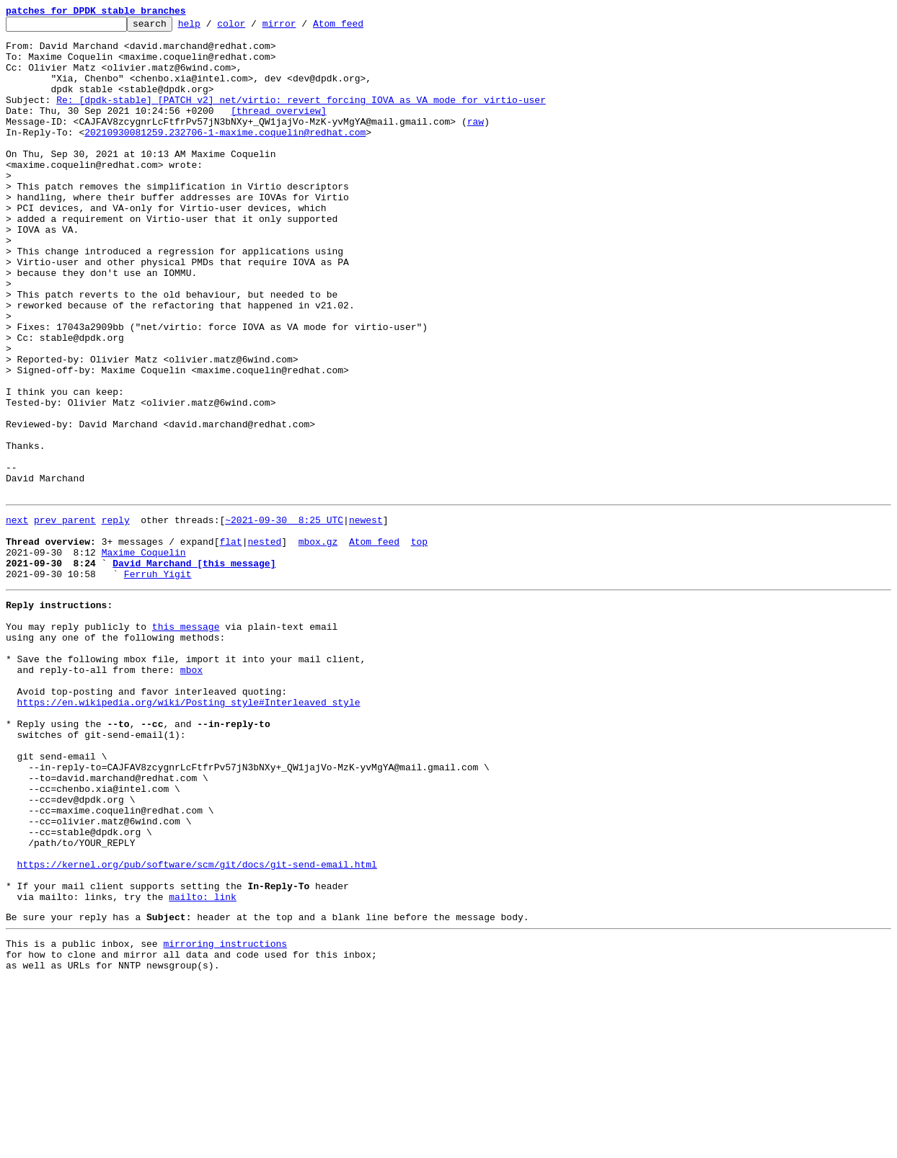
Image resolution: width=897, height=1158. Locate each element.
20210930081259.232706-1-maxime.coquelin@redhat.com (225, 155)
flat (230, 642)
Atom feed (360, 27)
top (419, 642)
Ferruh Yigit (158, 681)
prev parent (65, 616)
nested (264, 642)
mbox (191, 792)
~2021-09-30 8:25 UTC (284, 616)
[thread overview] (279, 129)
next (17, 616)
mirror (302, 27)
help (211, 27)
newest (366, 616)
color (253, 27)
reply (116, 616)
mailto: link (203, 1065)
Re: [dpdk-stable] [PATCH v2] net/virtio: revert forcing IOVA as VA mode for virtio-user (301, 116)
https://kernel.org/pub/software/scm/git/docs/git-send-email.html (197, 1026)
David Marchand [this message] (193, 668)
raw (475, 142)
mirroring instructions (225, 1116)
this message (186, 740)
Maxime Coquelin (144, 655)
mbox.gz (318, 642)
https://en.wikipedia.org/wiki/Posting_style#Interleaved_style (189, 831)
